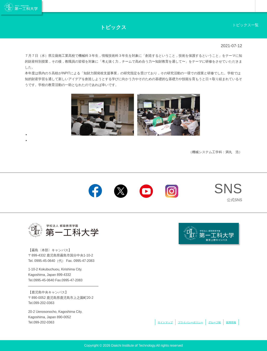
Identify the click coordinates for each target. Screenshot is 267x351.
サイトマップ (165, 322)
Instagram (171, 203)
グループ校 (214, 322)
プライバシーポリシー (190, 322)
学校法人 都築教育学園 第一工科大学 (21, 7)
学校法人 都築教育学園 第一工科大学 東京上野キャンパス (209, 233)
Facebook (95, 203)
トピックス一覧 (245, 25)
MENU (261, 6)
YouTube (146, 203)
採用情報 (231, 322)
